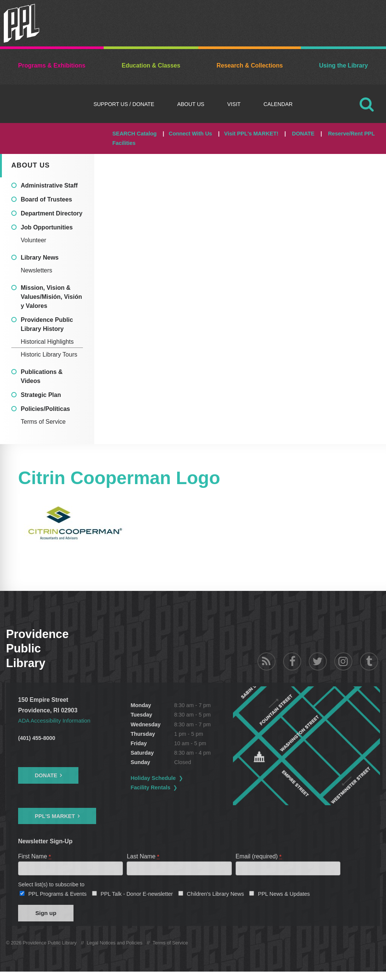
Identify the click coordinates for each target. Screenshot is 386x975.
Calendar (278, 104)
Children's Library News (215, 895)
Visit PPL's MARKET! (251, 134)
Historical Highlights (47, 341)
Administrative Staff (49, 185)
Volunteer (33, 240)
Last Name (143, 856)
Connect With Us (190, 134)
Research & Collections (250, 65)
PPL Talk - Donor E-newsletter (137, 895)
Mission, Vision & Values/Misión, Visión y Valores (51, 297)
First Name (35, 856)
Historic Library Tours (49, 354)
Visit (233, 104)
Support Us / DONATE (123, 104)
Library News (39, 257)
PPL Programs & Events (57, 895)
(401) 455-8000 (36, 738)
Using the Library (343, 65)
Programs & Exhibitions (51, 65)
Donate (46, 775)
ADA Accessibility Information (56, 720)
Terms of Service (43, 421)
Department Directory (52, 213)
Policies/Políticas (45, 409)
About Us (190, 104)
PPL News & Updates (284, 895)
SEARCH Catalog (134, 134)
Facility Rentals (171, 787)
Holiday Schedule (174, 778)
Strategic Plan (41, 395)
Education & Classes (151, 65)
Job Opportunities (47, 227)
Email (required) (259, 856)
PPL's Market (55, 816)
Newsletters (36, 270)
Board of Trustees (46, 199)
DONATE (303, 134)
